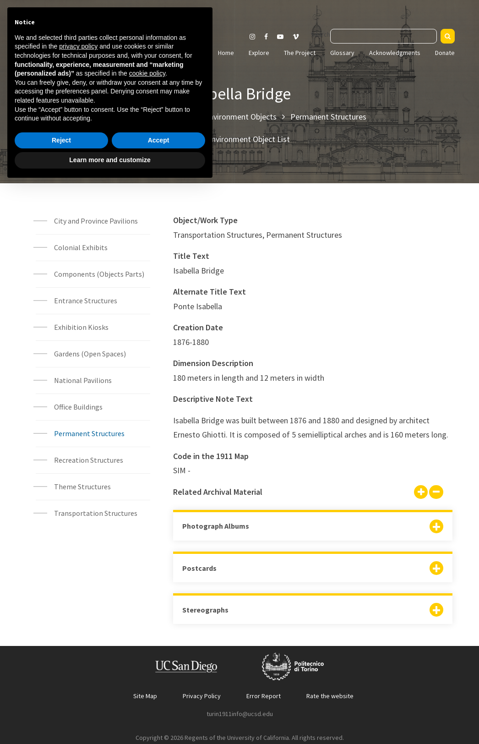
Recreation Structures (88, 460)
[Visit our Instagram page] (252, 36)
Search (320, 34)
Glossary (342, 53)
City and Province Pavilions (96, 220)
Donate (445, 53)
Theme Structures (82, 486)
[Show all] (421, 493)
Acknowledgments (394, 53)
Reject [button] (61, 699)
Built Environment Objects (232, 116)
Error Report (263, 696)
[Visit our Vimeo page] (299, 36)
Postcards (199, 568)
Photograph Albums (215, 526)
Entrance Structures (85, 300)
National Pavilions (83, 380)
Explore (259, 53)
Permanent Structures (328, 116)
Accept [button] (158, 699)
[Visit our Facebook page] (266, 36)
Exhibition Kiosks (81, 327)
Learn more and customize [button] (109, 718)
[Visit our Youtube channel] (280, 36)
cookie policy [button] (147, 632)
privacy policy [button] (78, 605)
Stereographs (205, 609)
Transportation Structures (95, 513)
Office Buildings (78, 406)
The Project (300, 53)
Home (226, 53)
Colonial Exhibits (81, 247)
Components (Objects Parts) (100, 274)
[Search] (448, 36)
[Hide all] (436, 493)
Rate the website (330, 696)
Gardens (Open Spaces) (90, 353)
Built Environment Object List (239, 139)
